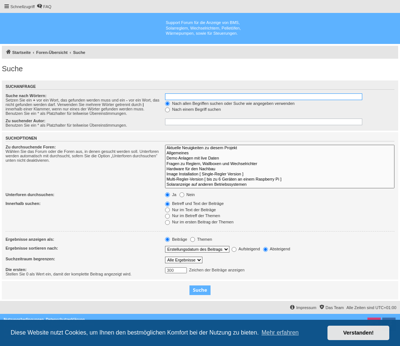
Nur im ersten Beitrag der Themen (199, 222)
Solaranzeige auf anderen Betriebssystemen (280, 184)
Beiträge (176, 239)
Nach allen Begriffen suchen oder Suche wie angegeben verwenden (230, 103)
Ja (171, 194)
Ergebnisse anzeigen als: (30, 239)
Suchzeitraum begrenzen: (30, 259)
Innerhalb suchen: (23, 203)
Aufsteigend (246, 249)
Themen (201, 239)
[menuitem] (44, 6)
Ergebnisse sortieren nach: (32, 248)
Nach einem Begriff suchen (193, 109)
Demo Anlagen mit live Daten (280, 158)
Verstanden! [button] (358, 333)
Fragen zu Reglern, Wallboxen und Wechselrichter (280, 164)
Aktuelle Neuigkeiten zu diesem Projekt (280, 148)
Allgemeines (280, 153)
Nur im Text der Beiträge (190, 210)
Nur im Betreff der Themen (192, 215)
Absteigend (276, 249)
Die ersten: (16, 269)
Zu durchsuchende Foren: (31, 147)
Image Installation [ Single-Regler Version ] (280, 174)
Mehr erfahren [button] (280, 332)
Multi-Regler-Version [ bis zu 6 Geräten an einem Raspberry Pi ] (280, 179)
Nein (187, 194)
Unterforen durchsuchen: (30, 194)
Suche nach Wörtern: (26, 95)
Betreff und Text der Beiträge (194, 203)
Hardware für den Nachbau (280, 169)
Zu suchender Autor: (26, 121)
